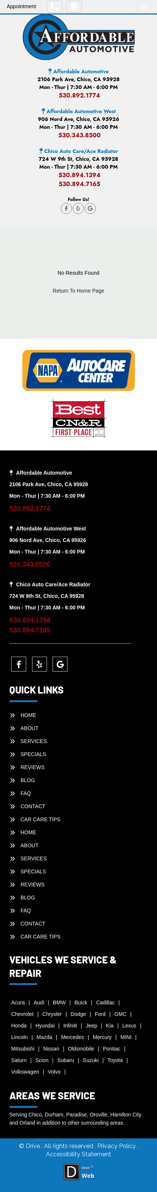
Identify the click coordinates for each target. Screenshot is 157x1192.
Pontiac (111, 1049)
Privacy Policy (117, 1146)
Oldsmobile (81, 1049)
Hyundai (44, 1026)
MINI (126, 1037)
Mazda (44, 1037)
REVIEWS (33, 767)
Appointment (21, 6)
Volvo (54, 1072)
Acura (18, 1002)
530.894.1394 (79, 175)
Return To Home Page (78, 291)
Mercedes (72, 1037)
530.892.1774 (79, 95)
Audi (39, 1002)
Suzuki (90, 1060)
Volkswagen (25, 1072)
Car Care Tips (40, 819)
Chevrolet (22, 1014)
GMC (120, 1014)
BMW (59, 1002)
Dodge (78, 1014)
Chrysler (52, 1014)
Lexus (129, 1026)
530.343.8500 (79, 135)
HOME (28, 715)
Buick (81, 1002)
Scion (41, 1060)
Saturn (18, 1060)
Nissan (51, 1049)
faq (26, 793)
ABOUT (29, 728)
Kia (109, 1026)
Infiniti (70, 1026)
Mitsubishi (22, 1049)
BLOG (28, 780)
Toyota (115, 1060)
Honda (18, 1026)
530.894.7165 (79, 184)
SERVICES (34, 741)
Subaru (65, 1060)
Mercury (102, 1037)
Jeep (91, 1026)
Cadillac (105, 1002)
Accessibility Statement (78, 1154)
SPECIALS (33, 754)
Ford (100, 1014)
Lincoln (19, 1037)
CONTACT (33, 806)
